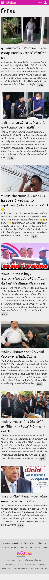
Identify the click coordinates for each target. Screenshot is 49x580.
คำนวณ (29, 547)
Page (44, 547)
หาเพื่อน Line (41, 543)
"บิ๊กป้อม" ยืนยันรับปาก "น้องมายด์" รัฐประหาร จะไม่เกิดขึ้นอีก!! (23, 354)
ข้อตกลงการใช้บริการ (14, 560)
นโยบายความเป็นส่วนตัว (33, 560)
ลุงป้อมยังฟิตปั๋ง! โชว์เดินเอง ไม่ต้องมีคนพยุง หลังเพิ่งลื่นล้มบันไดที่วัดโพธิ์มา (24, 53)
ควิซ (22, 547)
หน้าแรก (6, 543)
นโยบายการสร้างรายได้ (26, 564)
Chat (32, 543)
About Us (40, 564)
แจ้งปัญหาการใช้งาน (21, 569)
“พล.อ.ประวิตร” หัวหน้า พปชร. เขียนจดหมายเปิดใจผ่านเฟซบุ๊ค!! (24, 499)
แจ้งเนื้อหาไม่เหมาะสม (39, 569)
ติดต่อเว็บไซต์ (7, 569)
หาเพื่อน (24, 543)
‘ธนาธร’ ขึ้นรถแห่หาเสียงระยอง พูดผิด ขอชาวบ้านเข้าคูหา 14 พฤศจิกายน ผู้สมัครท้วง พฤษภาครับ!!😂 (24, 202)
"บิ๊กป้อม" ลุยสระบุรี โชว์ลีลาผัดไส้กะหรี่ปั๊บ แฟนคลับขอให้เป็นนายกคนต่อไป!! (24, 426)
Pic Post (5, 547)
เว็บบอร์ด (15, 543)
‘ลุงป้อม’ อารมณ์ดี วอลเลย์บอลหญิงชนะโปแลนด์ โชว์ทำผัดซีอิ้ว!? (23, 125)
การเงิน (37, 547)
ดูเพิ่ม (40, 85)
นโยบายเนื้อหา (10, 564)
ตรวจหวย (14, 547)
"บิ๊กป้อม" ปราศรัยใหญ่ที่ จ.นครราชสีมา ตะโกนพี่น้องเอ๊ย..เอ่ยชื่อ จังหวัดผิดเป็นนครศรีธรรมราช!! (24, 278)
